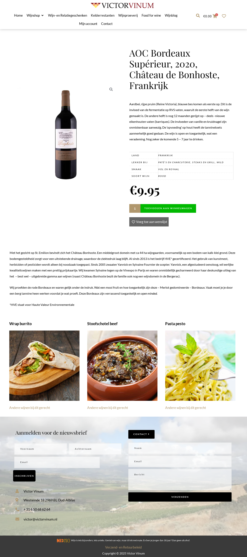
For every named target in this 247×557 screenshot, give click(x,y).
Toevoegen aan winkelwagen (168, 208)
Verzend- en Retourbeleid (123, 547)
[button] (35, 15)
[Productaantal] (134, 208)
